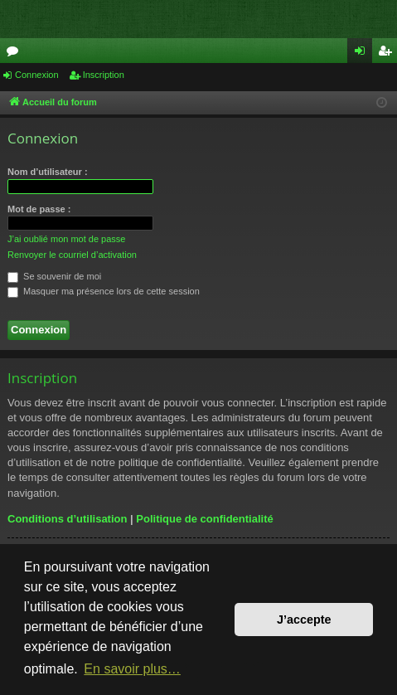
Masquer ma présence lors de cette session (103, 291)
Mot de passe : (38, 209)
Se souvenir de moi (54, 276)
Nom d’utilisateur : (47, 172)
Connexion (37, 75)
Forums (16, 54)
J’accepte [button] (304, 619)
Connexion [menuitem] (363, 54)
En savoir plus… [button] (132, 669)
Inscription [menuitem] (388, 54)
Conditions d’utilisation (67, 519)
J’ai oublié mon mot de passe (66, 239)
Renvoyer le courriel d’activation (72, 255)
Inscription (103, 75)
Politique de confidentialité (204, 519)
